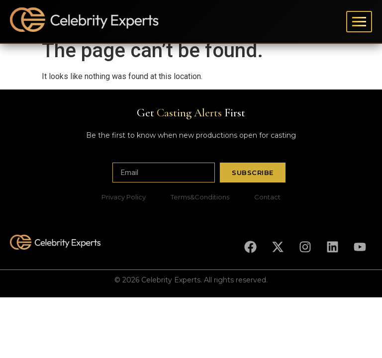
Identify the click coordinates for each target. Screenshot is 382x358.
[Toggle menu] (359, 21)
